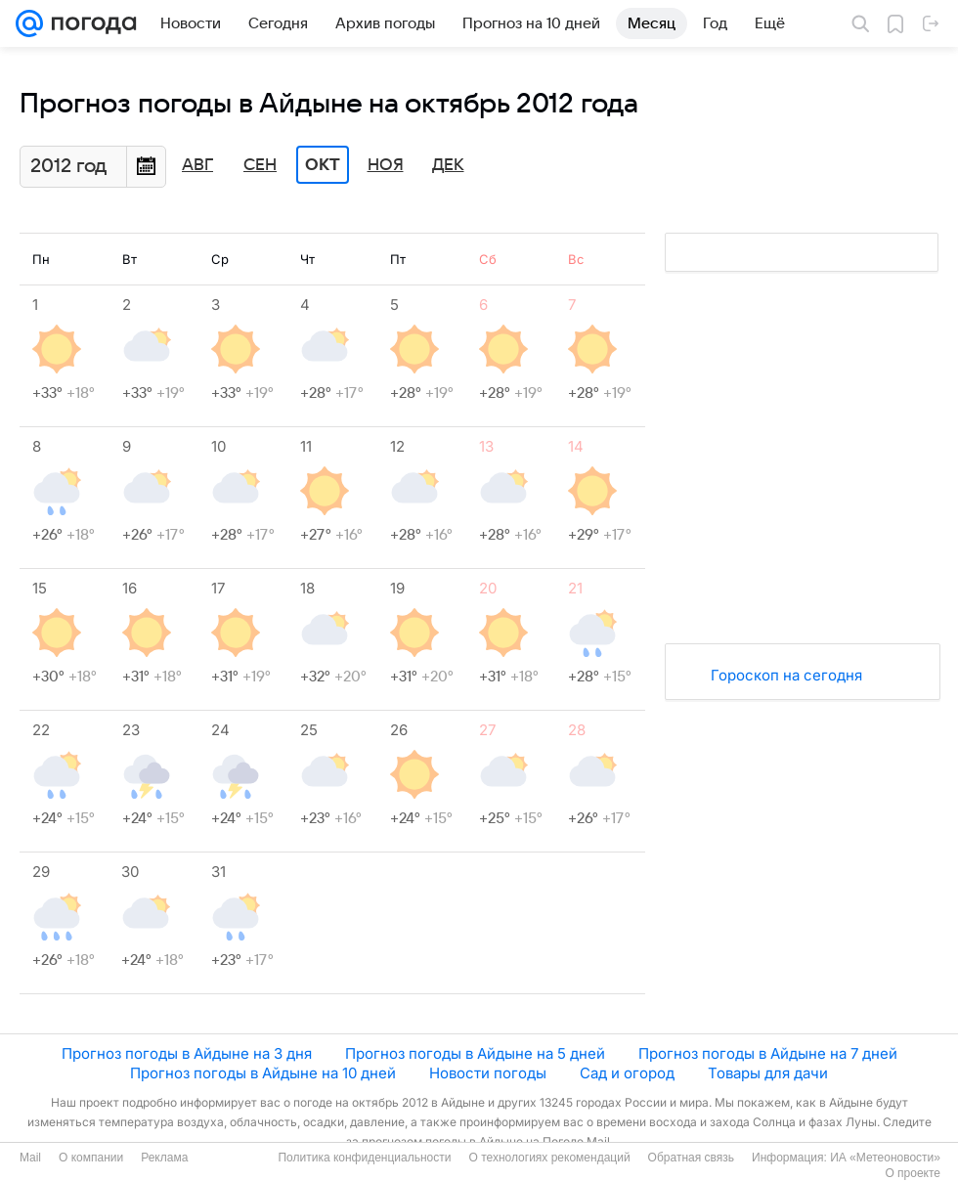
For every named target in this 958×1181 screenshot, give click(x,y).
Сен (260, 165)
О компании (91, 1157)
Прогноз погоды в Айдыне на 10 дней (263, 1073)
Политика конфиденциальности (364, 1157)
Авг (197, 165)
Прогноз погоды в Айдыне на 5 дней (475, 1053)
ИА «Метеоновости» (885, 1157)
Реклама (164, 1157)
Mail (30, 1157)
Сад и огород (627, 1073)
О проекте (912, 1173)
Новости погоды (487, 1073)
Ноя (386, 165)
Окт (322, 165)
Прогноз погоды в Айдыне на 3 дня (187, 1053)
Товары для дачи (768, 1073)
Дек (448, 165)
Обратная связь (691, 1157)
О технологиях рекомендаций (549, 1157)
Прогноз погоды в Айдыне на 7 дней (767, 1053)
